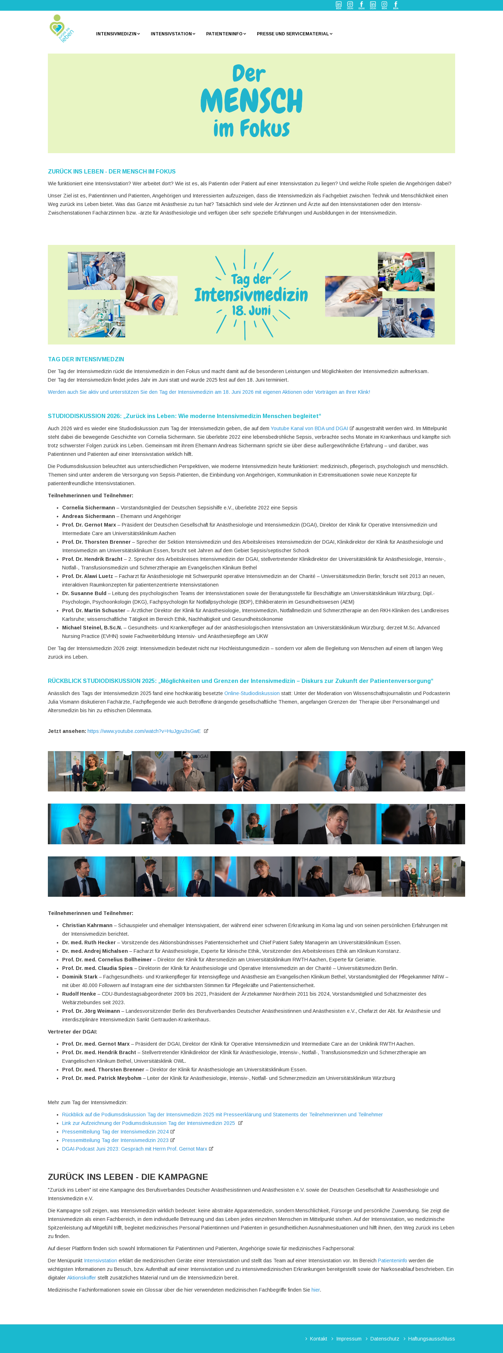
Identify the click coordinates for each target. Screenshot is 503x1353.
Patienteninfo (224, 33)
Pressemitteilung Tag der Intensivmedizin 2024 (115, 1132)
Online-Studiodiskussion (252, 693)
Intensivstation (171, 33)
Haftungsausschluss (431, 1339)
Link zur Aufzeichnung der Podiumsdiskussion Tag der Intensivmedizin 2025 (149, 1123)
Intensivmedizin (116, 33)
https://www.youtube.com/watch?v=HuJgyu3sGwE (145, 731)
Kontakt (318, 1339)
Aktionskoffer (81, 1278)
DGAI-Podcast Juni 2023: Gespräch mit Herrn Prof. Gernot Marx (134, 1149)
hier (316, 1290)
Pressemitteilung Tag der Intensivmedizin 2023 (115, 1140)
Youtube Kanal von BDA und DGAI (309, 428)
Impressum (349, 1339)
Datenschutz (384, 1339)
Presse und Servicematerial (293, 33)
